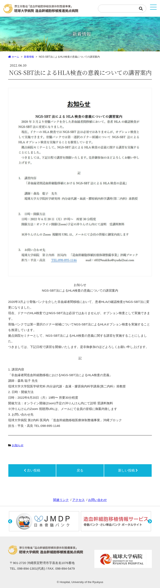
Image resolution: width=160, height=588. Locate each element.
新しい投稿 (128, 470)
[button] (11, 522)
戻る (80, 470)
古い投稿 (32, 470)
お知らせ (18, 445)
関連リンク (61, 500)
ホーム (13, 56)
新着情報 (29, 56)
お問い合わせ (97, 500)
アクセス (78, 500)
